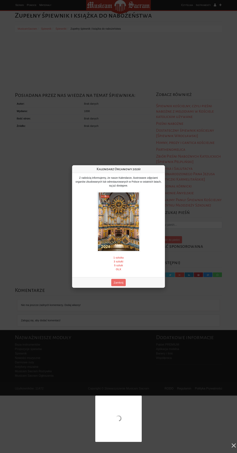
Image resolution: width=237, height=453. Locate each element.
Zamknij (119, 282)
